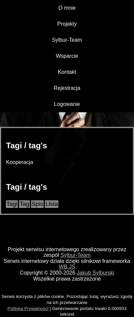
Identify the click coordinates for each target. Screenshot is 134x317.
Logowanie (67, 104)
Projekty (67, 24)
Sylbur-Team (67, 40)
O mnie (67, 8)
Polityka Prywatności (27, 308)
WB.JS (67, 267)
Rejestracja (67, 88)
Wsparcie (67, 56)
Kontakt (67, 72)
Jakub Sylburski (95, 273)
